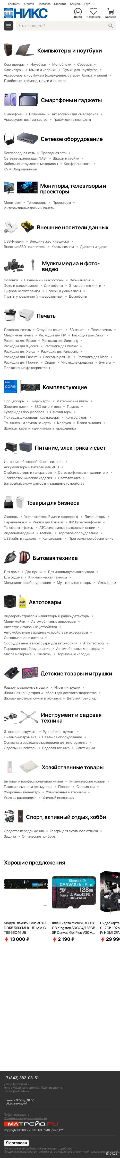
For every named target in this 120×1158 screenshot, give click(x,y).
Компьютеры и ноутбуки (69, 50)
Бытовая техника (55, 558)
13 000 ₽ (16, 939)
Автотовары (45, 602)
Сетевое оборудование (72, 139)
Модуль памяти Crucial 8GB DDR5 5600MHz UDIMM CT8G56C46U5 (25, 927)
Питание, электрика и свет (70, 447)
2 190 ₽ (63, 939)
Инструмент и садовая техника (71, 717)
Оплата (29, 4)
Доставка (44, 4)
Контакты (14, 3)
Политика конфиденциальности (25, 1118)
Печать (46, 316)
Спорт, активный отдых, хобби (66, 817)
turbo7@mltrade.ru (16, 1091)
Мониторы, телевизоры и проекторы (73, 188)
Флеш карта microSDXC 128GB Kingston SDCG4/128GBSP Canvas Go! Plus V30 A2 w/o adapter (73, 928)
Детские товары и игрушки (76, 673)
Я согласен (16, 1142)
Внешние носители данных (72, 227)
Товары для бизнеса (53, 503)
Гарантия (60, 4)
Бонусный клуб (80, 4)
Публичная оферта (16, 1114)
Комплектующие (65, 387)
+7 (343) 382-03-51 (21, 1078)
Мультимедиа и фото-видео (71, 266)
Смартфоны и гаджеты (71, 100)
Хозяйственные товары (73, 767)
